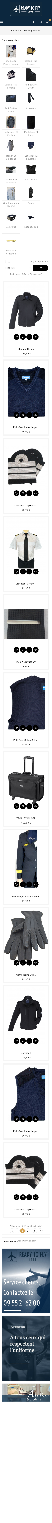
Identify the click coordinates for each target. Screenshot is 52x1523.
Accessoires (31, 227)
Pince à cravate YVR (26, 662)
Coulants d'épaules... (26, 505)
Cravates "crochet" (26, 583)
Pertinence (18, 268)
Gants (31, 203)
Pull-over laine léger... (26, 427)
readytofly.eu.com (27, 1241)
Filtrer (41, 268)
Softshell (26, 1053)
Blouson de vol (26, 349)
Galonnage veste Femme (26, 896)
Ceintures (11, 227)
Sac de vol (31, 179)
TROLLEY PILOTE (26, 818)
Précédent (12, 1230)
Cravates (31, 108)
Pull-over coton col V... (26, 740)
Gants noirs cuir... (26, 975)
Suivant (40, 1230)
